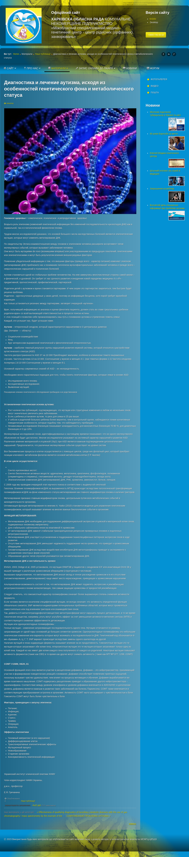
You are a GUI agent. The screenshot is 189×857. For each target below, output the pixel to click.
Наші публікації (43, 54)
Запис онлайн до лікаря (94, 68)
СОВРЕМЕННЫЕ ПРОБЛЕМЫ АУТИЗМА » (89, 816)
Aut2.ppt (37, 805)
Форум (153, 68)
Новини (130, 68)
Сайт (9, 68)
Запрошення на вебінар (162, 188)
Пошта (155, 92)
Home (16, 54)
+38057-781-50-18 (156, 35)
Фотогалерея (159, 79)
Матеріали (57, 68)
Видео (154, 86)
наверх (132, 823)
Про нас (31, 68)
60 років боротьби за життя (164, 133)
